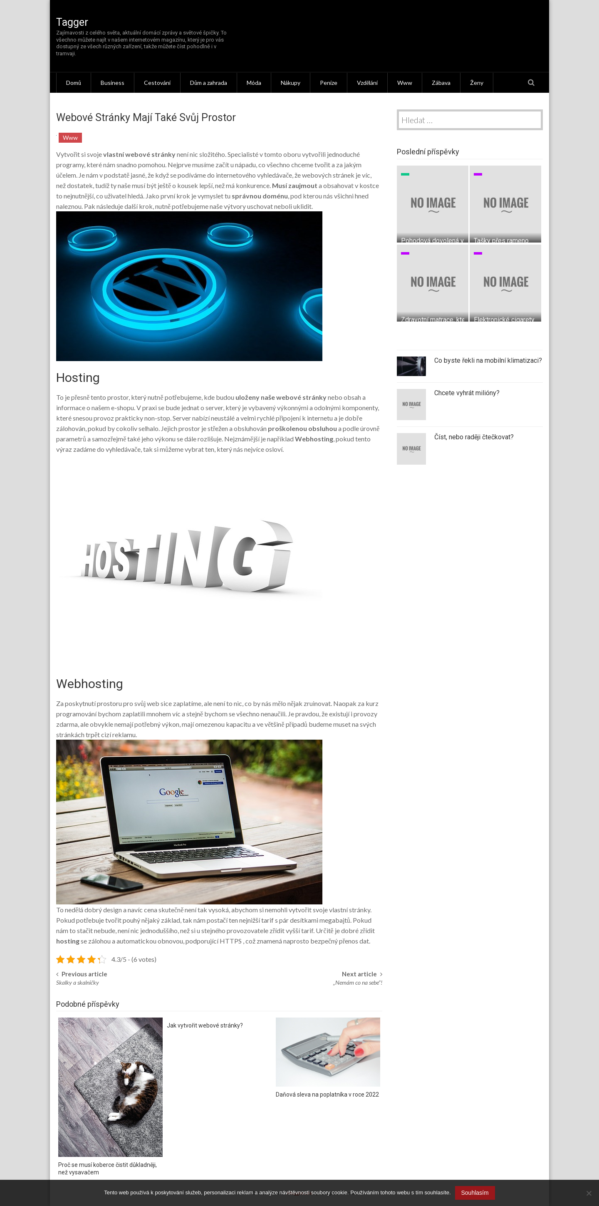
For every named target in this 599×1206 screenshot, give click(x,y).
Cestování (157, 82)
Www (404, 82)
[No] (588, 1193)
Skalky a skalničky (77, 982)
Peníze (328, 82)
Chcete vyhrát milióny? (467, 393)
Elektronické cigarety (504, 320)
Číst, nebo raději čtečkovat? (474, 437)
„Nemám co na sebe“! (357, 982)
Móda (254, 82)
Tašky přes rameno (501, 241)
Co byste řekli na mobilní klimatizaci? (488, 360)
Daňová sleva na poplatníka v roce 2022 (327, 1094)
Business (112, 82)
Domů (73, 82)
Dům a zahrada (208, 82)
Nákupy (290, 82)
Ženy (476, 82)
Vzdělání (367, 82)
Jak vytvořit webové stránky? (205, 1025)
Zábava (441, 82)
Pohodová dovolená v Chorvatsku (449, 241)
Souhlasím (475, 1192)
